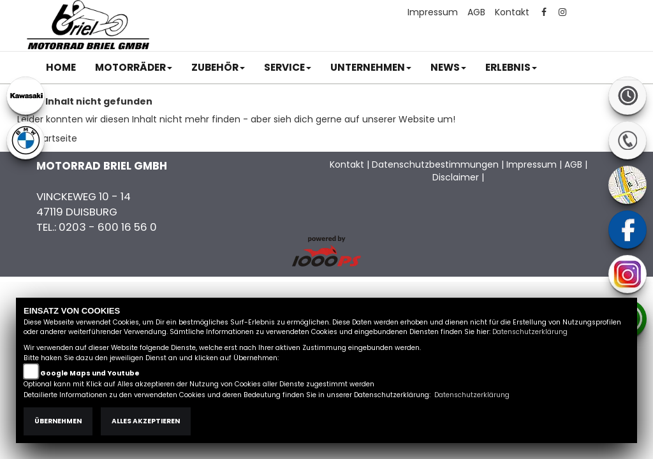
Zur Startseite (47, 138)
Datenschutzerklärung (530, 332)
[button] (133, 68)
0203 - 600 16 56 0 (108, 227)
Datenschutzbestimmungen (435, 164)
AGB (476, 12)
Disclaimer (455, 177)
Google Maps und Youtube (90, 373)
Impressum (432, 12)
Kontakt (512, 12)
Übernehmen (58, 421)
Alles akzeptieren (146, 421)
